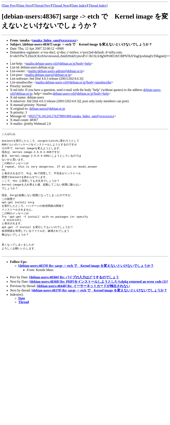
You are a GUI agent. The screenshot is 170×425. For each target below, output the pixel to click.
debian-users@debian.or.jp (47, 108)
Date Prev (9, 5)
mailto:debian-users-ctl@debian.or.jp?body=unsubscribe (73, 82)
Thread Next (61, 5)
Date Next (25, 5)
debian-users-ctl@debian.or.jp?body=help (81, 93)
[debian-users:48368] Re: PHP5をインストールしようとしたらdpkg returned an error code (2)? (99, 293)
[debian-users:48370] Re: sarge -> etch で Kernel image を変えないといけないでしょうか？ (86, 277)
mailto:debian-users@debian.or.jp (47, 75)
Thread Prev (42, 5)
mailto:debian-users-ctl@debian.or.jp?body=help (58, 63)
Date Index (79, 5)
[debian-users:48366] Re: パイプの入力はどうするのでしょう (74, 288)
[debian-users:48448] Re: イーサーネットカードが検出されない (83, 297)
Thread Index (97, 5)
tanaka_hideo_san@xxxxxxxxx (54, 40)
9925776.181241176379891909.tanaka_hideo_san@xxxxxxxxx (71, 116)
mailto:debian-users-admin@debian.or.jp (55, 71)
